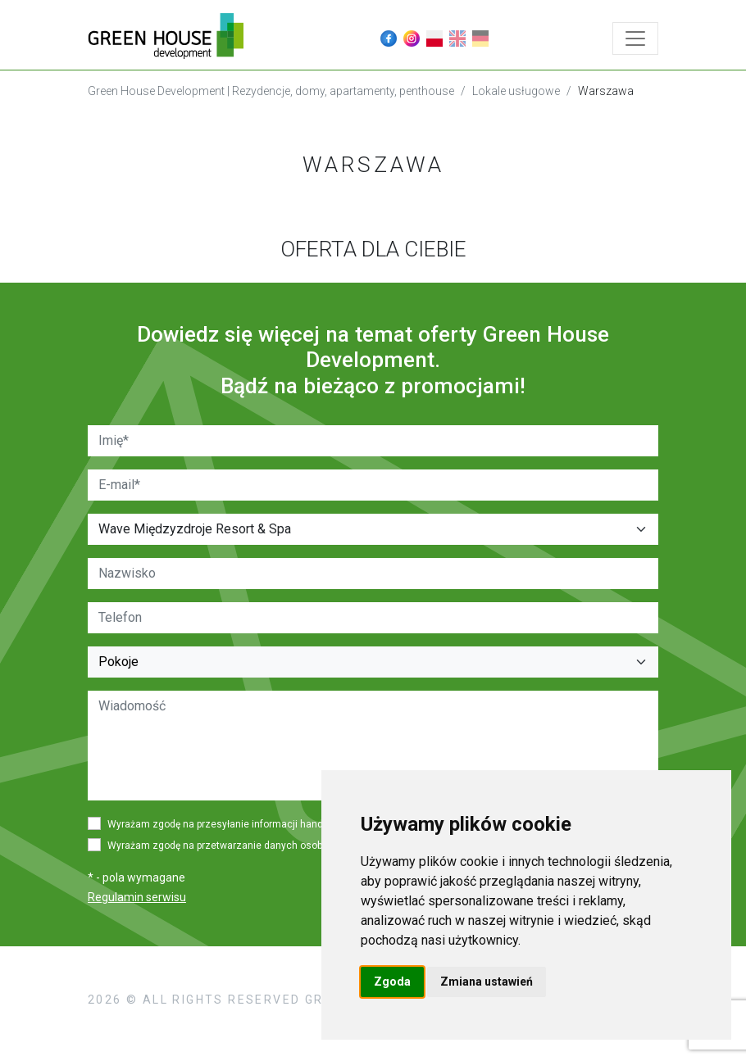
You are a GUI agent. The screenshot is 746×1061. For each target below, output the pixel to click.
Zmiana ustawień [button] (486, 981)
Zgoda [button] (392, 981)
